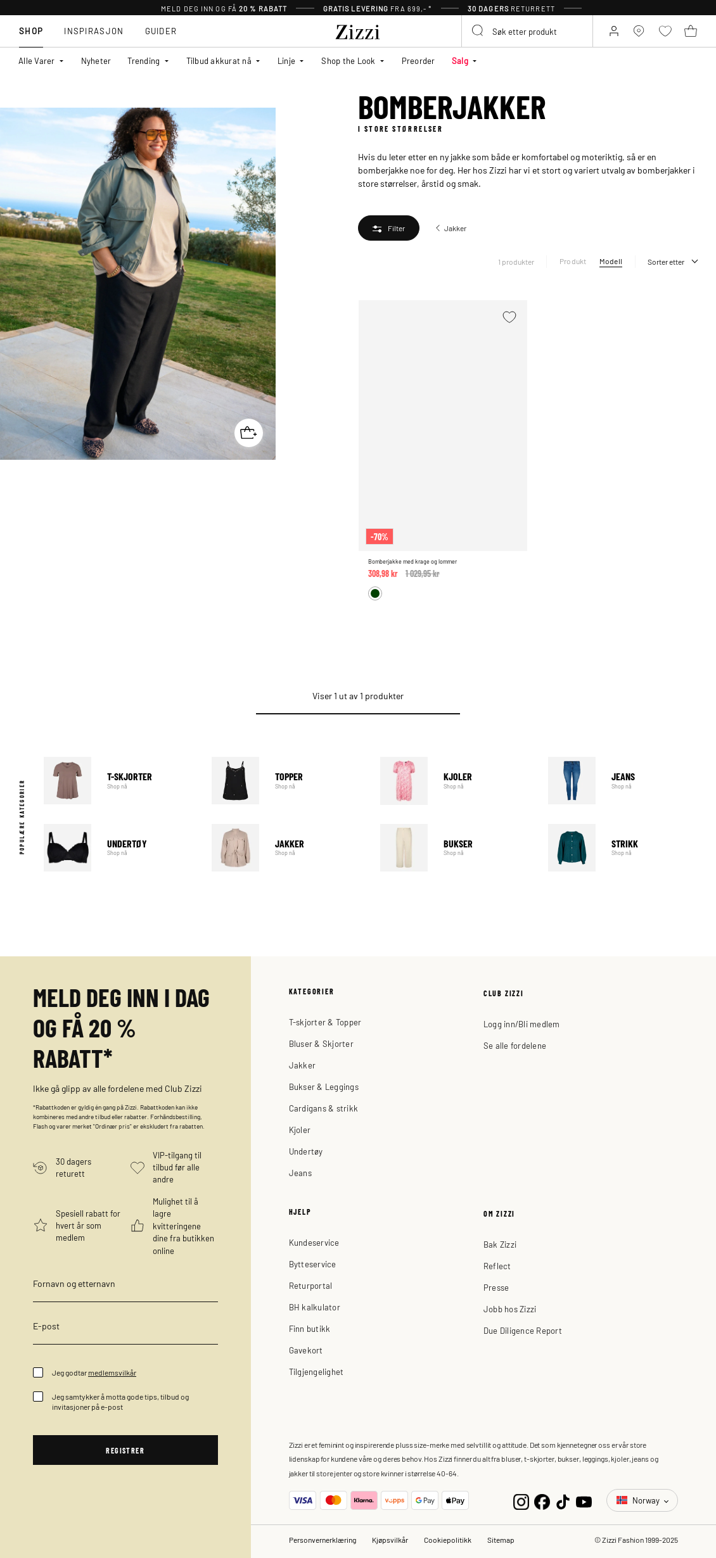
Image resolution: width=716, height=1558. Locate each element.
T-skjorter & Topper (325, 1021)
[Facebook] (542, 1500)
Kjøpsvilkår (390, 1540)
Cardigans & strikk (324, 1108)
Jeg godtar (94, 1372)
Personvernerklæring (322, 1540)
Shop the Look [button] (348, 60)
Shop (31, 30)
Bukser (454, 847)
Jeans (622, 780)
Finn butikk (310, 1328)
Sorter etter (666, 261)
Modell (610, 261)
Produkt (573, 261)
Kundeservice (314, 1242)
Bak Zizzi (499, 1244)
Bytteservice (312, 1263)
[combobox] (527, 31)
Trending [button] (143, 60)
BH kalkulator (314, 1307)
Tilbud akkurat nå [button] (219, 60)
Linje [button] (286, 60)
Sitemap (501, 1540)
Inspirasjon (94, 30)
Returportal (311, 1285)
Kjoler (454, 780)
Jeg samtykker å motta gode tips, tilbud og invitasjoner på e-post (120, 1401)
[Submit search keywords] (478, 31)
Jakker (286, 847)
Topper (286, 780)
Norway (639, 1500)
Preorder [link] (418, 60)
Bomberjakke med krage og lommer (412, 561)
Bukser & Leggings (324, 1086)
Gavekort (306, 1350)
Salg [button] (460, 60)
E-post (46, 1325)
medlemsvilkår (112, 1372)
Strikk (622, 847)
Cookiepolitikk (447, 1540)
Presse (496, 1287)
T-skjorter (118, 780)
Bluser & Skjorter (321, 1043)
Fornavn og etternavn (74, 1283)
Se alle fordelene (514, 1045)
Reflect (497, 1265)
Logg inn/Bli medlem (521, 1023)
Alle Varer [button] (36, 60)
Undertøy (118, 847)
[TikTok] (563, 1500)
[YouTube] (584, 1500)
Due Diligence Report (522, 1330)
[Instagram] (521, 1500)
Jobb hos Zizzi (510, 1308)
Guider (161, 30)
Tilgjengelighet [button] (316, 1371)
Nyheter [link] (96, 60)
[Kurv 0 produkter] (690, 31)
